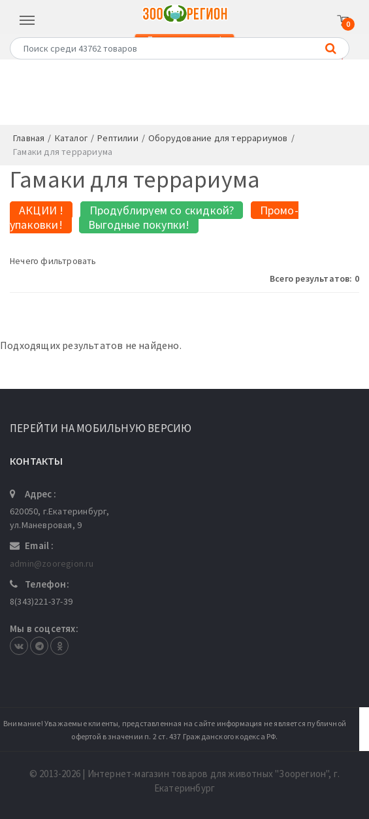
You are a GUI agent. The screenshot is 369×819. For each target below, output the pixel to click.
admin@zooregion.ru (52, 563)
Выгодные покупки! (138, 224)
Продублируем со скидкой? (161, 210)
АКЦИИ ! (41, 210)
